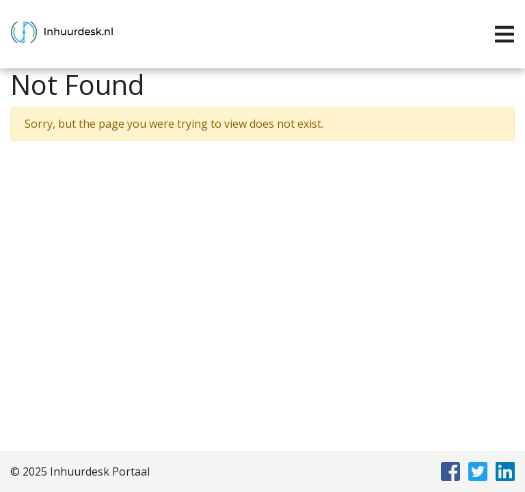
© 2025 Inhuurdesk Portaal (80, 471)
